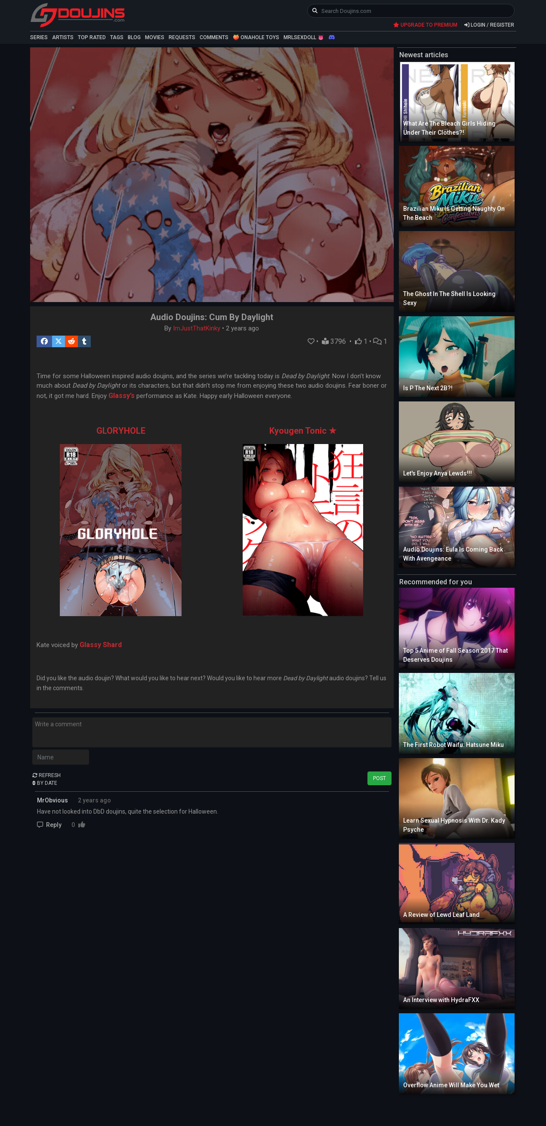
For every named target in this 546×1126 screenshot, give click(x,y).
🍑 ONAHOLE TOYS (256, 37)
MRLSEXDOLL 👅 (304, 37)
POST (379, 778)
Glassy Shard (101, 645)
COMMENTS (214, 37)
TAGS (116, 37)
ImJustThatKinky (196, 328)
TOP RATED (92, 37)
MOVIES (154, 37)
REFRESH (46, 775)
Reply (50, 824)
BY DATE (44, 783)
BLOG (134, 37)
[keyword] (411, 11)
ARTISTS (63, 37)
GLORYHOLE (120, 431)
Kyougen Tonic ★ (302, 431)
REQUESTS (182, 37)
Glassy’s (121, 396)
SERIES (39, 37)
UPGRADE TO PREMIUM (425, 25)
